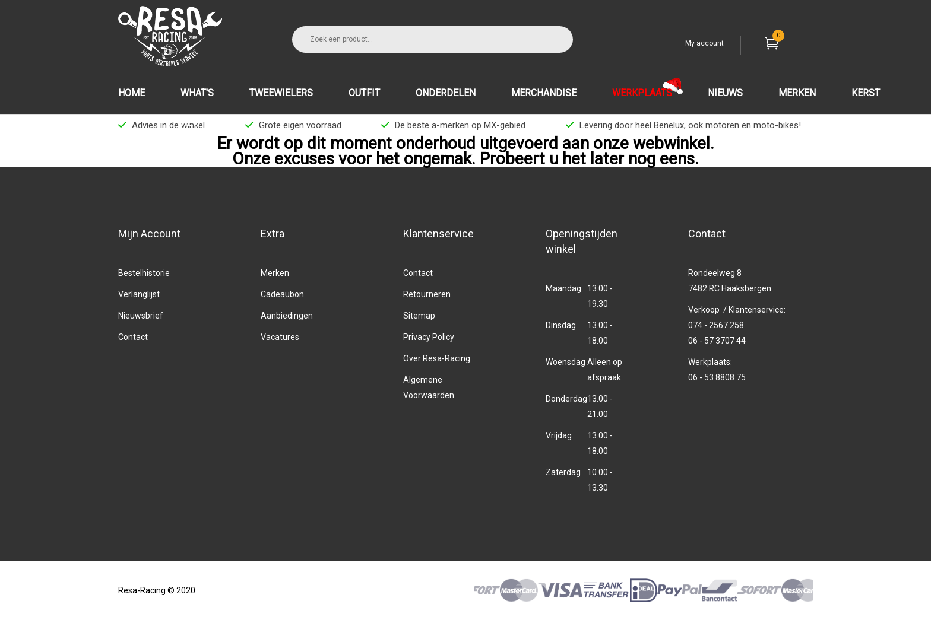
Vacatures (280, 337)
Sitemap (419, 315)
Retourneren (427, 294)
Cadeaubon (282, 294)
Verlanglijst (139, 294)
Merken (275, 273)
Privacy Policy (428, 337)
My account (704, 43)
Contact (133, 337)
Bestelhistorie (144, 273)
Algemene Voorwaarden (428, 387)
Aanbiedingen (287, 315)
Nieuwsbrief (140, 315)
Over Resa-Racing (436, 358)
